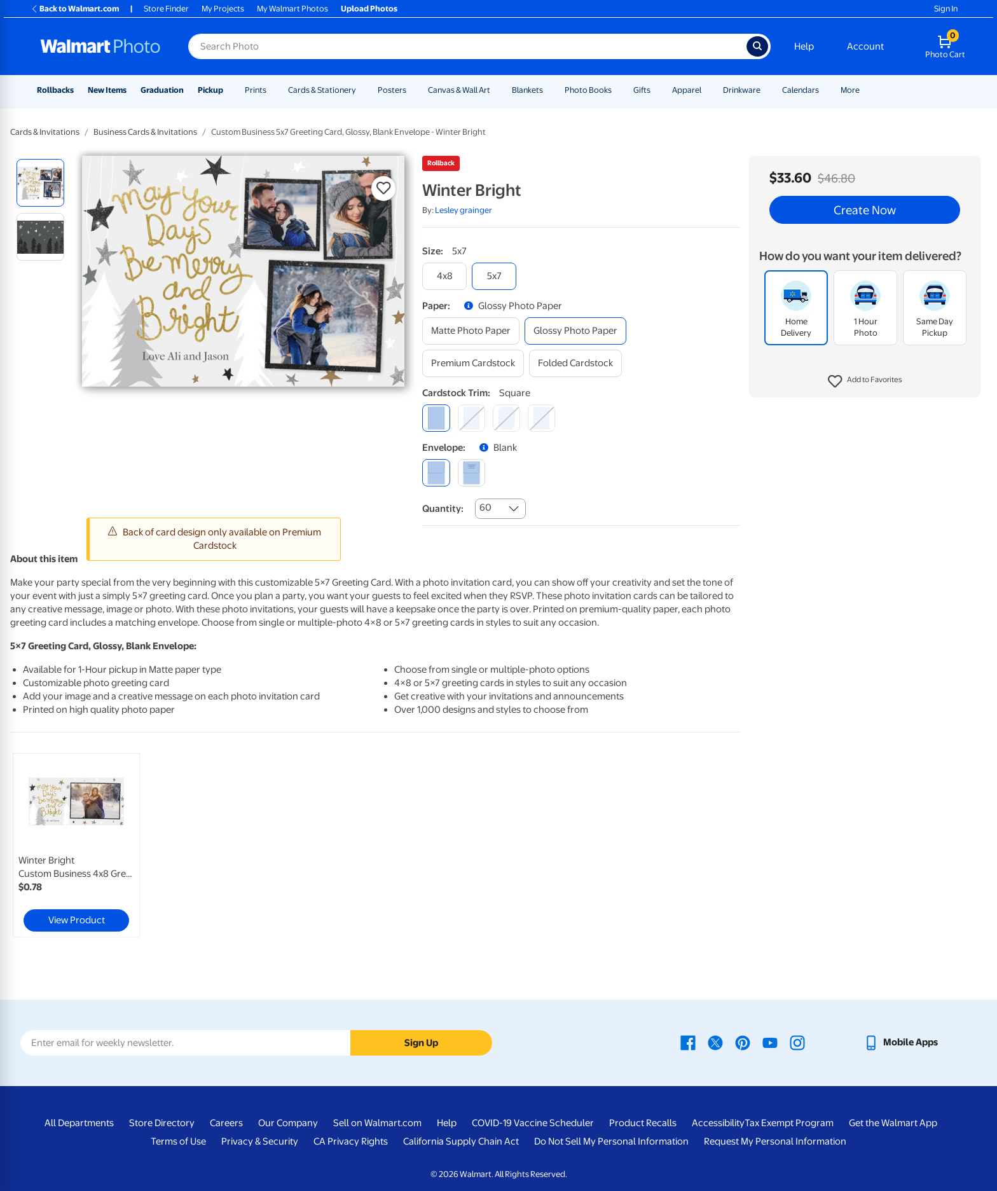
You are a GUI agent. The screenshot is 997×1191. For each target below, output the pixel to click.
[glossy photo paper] (575, 331)
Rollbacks (55, 90)
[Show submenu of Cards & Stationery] (362, 90)
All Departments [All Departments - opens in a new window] (79, 1123)
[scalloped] (541, 418)
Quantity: (443, 508)
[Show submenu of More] (865, 90)
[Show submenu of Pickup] (229, 90)
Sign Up (421, 1043)
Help (804, 46)
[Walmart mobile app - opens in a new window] (900, 1042)
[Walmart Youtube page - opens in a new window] (770, 1042)
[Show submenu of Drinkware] (766, 90)
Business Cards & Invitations (145, 132)
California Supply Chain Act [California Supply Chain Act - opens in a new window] (461, 1141)
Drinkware (741, 90)
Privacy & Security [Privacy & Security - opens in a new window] (259, 1141)
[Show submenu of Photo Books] (617, 90)
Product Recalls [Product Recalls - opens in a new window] (643, 1123)
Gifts (641, 90)
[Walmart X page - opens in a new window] (715, 1042)
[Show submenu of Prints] (272, 90)
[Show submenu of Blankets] (549, 90)
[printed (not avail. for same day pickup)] (471, 472)
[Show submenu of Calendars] (825, 90)
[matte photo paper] (470, 331)
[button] (865, 381)
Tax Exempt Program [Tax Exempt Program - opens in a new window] (789, 1123)
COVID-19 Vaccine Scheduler (533, 1123)
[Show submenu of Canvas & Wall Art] (496, 90)
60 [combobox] (485, 507)
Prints (255, 90)
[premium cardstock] (473, 363)
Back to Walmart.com (75, 8)
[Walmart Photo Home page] (100, 46)
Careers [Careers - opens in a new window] (226, 1123)
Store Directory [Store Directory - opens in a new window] (162, 1123)
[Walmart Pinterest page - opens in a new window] (742, 1042)
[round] (471, 418)
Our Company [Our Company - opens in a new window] (288, 1123)
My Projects (223, 8)
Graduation (162, 90)
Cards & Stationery (322, 90)
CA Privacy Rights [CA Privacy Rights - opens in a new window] (350, 1141)
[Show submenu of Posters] (412, 90)
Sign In (946, 8)
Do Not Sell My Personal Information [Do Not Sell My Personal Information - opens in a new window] (611, 1141)
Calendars (800, 90)
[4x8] (444, 276)
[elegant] (506, 418)
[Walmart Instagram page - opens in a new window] (797, 1042)
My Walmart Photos (292, 8)
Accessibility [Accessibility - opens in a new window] (718, 1123)
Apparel (686, 90)
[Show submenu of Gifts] (656, 90)
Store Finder (166, 8)
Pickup (210, 90)
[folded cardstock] (575, 363)
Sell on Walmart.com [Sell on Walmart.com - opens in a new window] (377, 1123)
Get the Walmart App (893, 1123)
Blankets (527, 90)
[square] (436, 418)
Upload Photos (369, 8)
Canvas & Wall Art (459, 90)
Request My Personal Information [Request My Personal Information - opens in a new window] (775, 1141)
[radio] (40, 183)
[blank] (436, 472)
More (850, 90)
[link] (76, 845)
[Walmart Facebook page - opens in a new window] (688, 1042)
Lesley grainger (463, 210)
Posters (392, 90)
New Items (107, 90)
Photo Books (588, 90)
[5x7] (494, 276)
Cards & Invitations (44, 132)
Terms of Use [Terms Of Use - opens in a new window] (178, 1141)
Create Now (865, 210)
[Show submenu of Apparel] (707, 90)
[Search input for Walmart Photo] (467, 46)
